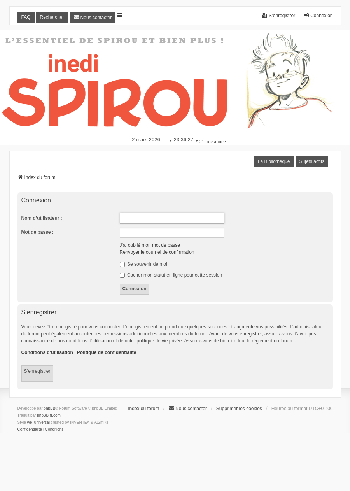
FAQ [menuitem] (26, 17)
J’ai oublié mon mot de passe (150, 245)
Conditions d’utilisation (47, 352)
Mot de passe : (37, 232)
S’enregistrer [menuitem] (278, 15)
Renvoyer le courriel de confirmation (157, 252)
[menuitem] (93, 17)
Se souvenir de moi (143, 264)
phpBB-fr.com (49, 415)
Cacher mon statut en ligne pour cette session (171, 275)
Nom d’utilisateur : (41, 218)
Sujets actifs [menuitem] (312, 161)
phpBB (49, 408)
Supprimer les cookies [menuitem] (239, 408)
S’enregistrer (37, 371)
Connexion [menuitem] (317, 15)
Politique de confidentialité (106, 352)
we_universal (38, 422)
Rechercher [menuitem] (52, 17)
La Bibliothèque (274, 161)
